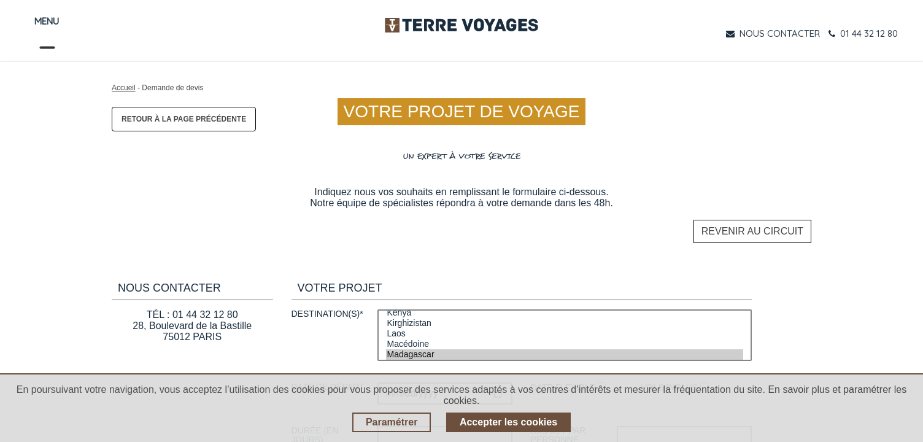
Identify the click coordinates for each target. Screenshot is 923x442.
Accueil (124, 87)
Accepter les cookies (508, 422)
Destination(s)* (327, 310)
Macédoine (564, 340)
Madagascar (564, 351)
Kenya (564, 309)
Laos (564, 330)
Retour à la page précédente (184, 119)
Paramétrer (392, 422)
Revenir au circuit (752, 229)
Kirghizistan (564, 319)
